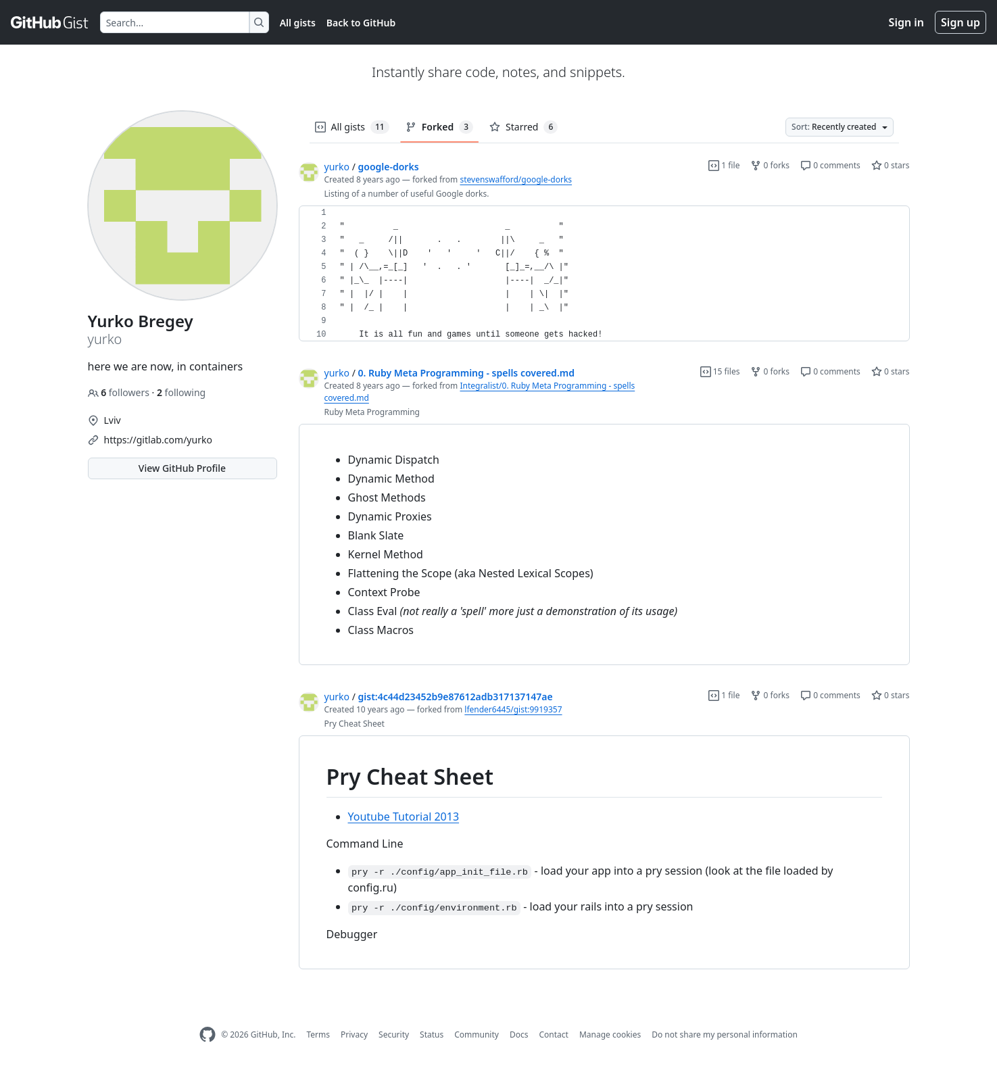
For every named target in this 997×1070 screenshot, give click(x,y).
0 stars (890, 165)
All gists (298, 22)
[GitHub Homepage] (207, 1034)
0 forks (769, 165)
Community (476, 1034)
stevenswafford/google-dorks (516, 179)
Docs (519, 1034)
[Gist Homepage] (50, 22)
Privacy (354, 1034)
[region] (604, 273)
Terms (318, 1034)
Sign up (960, 22)
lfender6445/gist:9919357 (513, 709)
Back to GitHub (360, 22)
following (181, 392)
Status (431, 1034)
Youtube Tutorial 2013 (404, 816)
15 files (720, 371)
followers (120, 392)
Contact (553, 1034)
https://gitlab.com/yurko (158, 439)
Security (394, 1034)
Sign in (906, 22)
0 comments (830, 165)
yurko (337, 166)
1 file (723, 165)
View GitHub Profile (182, 468)
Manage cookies (610, 1034)
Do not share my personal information (725, 1034)
